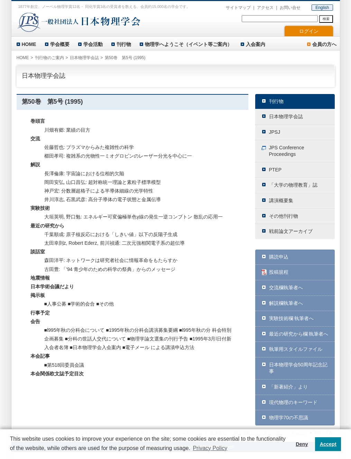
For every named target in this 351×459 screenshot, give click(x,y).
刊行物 (124, 44)
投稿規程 (278, 272)
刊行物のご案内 (49, 57)
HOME (29, 44)
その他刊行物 (283, 216)
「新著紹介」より (288, 387)
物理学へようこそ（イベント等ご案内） (188, 44)
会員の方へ (324, 44)
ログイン (308, 31)
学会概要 (60, 44)
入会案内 (255, 44)
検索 (326, 19)
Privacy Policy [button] (210, 448)
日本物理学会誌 (286, 116)
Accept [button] (328, 444)
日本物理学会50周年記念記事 (298, 368)
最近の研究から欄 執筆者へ (299, 334)
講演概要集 (281, 200)
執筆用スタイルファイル (295, 349)
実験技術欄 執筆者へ (291, 318)
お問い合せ (290, 7)
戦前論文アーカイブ (291, 231)
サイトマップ (238, 7)
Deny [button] (302, 444)
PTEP (275, 169)
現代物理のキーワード (293, 402)
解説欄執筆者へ (286, 303)
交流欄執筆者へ (286, 287)
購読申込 (278, 257)
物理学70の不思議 (288, 417)
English (322, 7)
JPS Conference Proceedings (286, 151)
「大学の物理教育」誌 (293, 185)
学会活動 (93, 44)
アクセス (265, 7)
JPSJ (274, 132)
